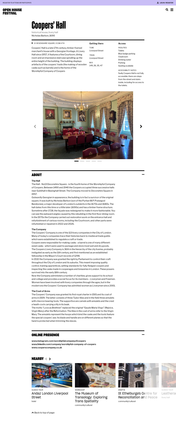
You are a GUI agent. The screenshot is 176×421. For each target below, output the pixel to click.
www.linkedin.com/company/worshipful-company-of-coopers (64, 344)
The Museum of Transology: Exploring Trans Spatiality (91, 397)
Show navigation (171, 9)
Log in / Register (166, 3)
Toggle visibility (143, 174)
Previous (37, 126)
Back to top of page (44, 412)
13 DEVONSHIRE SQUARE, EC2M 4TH (49, 43)
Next (139, 126)
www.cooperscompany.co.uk (47, 347)
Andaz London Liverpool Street (50, 395)
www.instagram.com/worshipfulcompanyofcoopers (59, 341)
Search (167, 9)
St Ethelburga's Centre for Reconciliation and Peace (137, 395)
